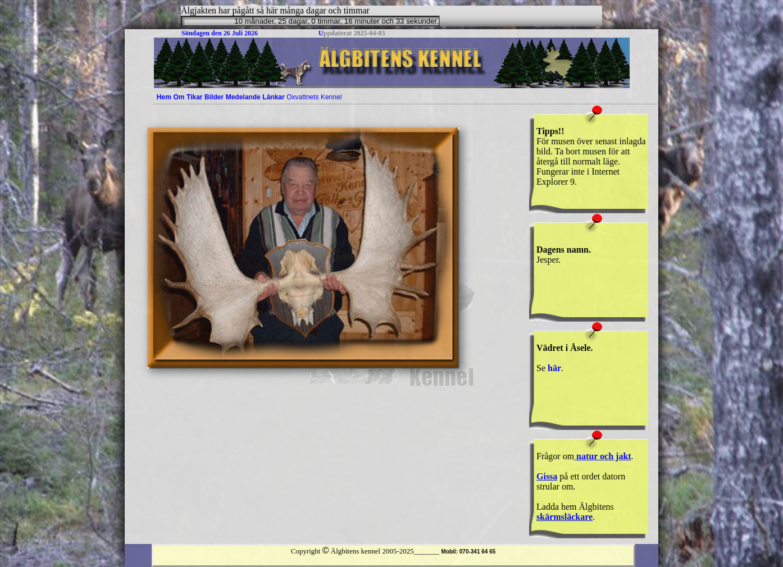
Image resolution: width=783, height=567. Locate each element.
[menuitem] (164, 97)
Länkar (273, 97)
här (554, 368)
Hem (164, 97)
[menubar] (249, 97)
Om (178, 97)
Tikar (194, 97)
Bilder (214, 97)
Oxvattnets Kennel (314, 97)
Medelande (243, 97)
